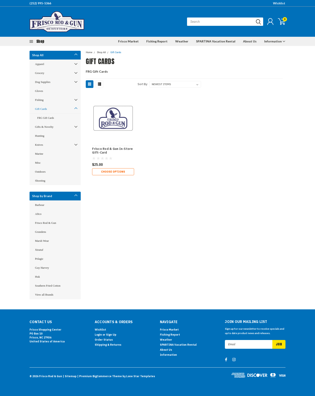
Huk (37, 276)
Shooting (40, 180)
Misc (38, 162)
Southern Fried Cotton (47, 285)
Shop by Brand (42, 196)
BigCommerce (102, 376)
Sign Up (111, 334)
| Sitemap (70, 376)
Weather (181, 41)
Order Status (104, 339)
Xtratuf (39, 249)
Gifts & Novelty (44, 126)
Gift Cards (41, 108)
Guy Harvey (42, 267)
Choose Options (113, 171)
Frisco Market (128, 41)
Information (274, 41)
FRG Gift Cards (45, 117)
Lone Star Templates (140, 376)
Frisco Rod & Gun (45, 222)
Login (98, 334)
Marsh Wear (42, 240)
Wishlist (279, 3)
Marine (39, 153)
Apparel (39, 64)
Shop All (38, 55)
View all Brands (44, 294)
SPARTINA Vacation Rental (215, 41)
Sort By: (143, 84)
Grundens (40, 231)
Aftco (38, 214)
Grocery (39, 73)
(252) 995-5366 (40, 3)
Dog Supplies (42, 82)
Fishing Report (157, 41)
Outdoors (40, 171)
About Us (250, 41)
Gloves (39, 91)
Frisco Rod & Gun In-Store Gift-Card (112, 151)
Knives (39, 144)
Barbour (39, 205)
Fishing (39, 100)
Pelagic (39, 258)
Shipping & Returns (108, 344)
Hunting (39, 135)
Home (89, 52)
